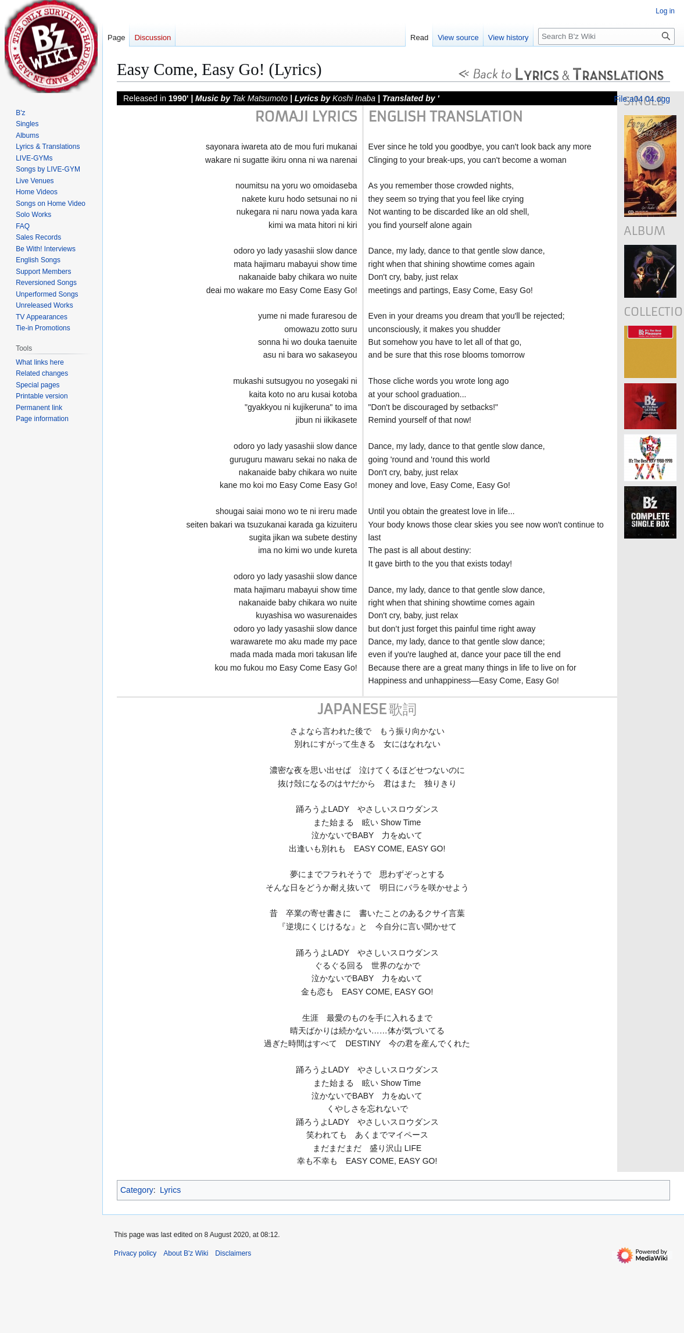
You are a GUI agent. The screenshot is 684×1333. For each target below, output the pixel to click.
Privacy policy (135, 1253)
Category (136, 1190)
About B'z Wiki (185, 1253)
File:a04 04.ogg (642, 99)
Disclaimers (233, 1253)
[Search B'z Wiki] (606, 36)
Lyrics (170, 1190)
